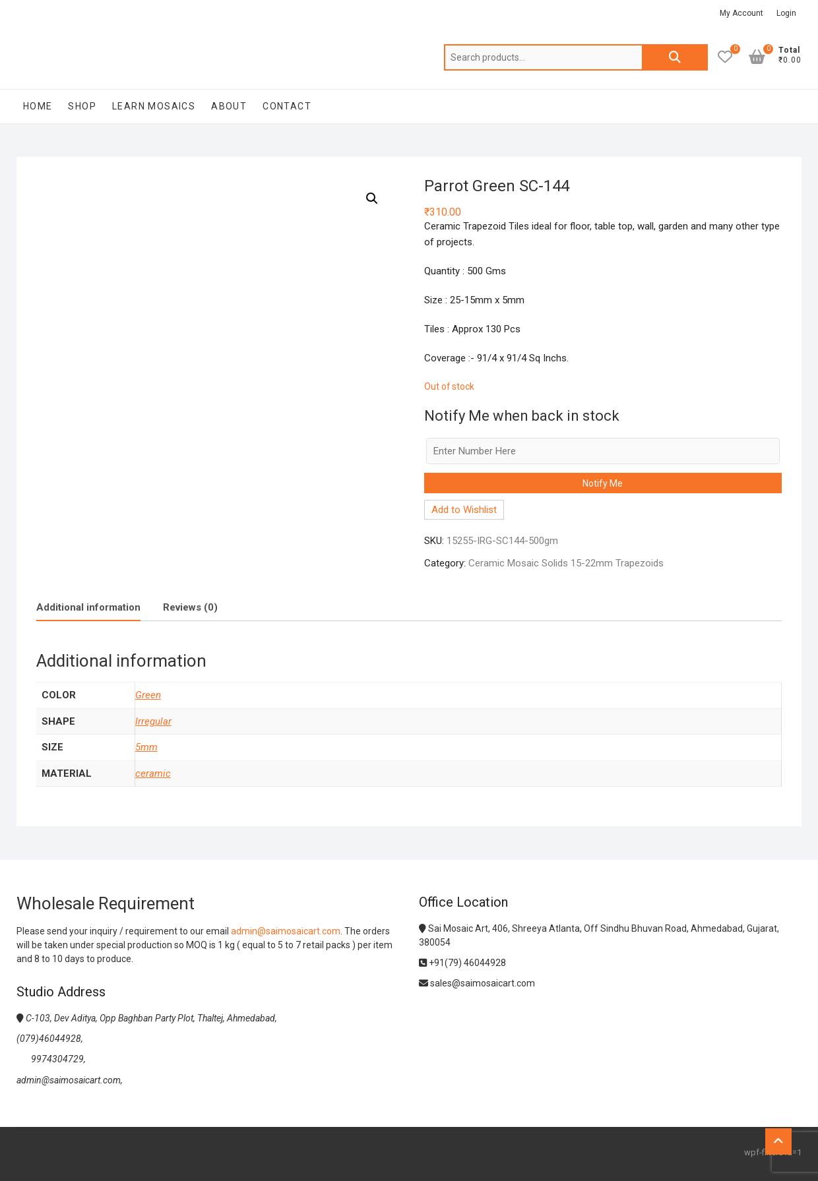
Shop (82, 106)
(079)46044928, (49, 1038)
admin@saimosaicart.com (285, 931)
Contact (287, 106)
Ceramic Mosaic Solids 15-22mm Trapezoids (566, 563)
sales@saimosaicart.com (477, 983)
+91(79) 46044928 (462, 962)
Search (675, 57)
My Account (741, 13)
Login (786, 13)
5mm (146, 747)
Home (38, 106)
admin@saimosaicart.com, (69, 1080)
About (229, 106)
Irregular (153, 721)
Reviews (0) (190, 607)
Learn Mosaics (153, 106)
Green (148, 695)
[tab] (88, 607)
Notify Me (602, 483)
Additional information (88, 607)
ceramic (153, 773)
